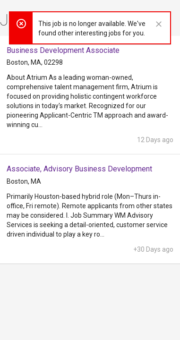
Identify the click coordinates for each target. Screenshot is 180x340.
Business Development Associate (63, 50)
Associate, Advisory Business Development (79, 168)
